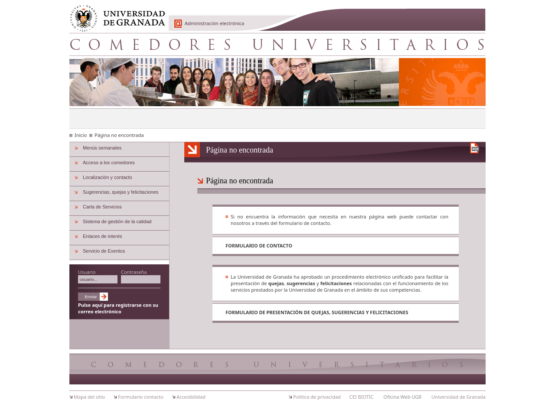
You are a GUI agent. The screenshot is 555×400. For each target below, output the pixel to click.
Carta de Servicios (102, 206)
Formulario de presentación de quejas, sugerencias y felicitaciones (316, 312)
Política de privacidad (317, 396)
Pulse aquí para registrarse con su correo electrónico (118, 308)
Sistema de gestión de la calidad (117, 221)
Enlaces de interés (102, 236)
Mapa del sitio (89, 396)
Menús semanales (102, 147)
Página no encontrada (119, 135)
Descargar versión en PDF (474, 148)
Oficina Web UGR (402, 396)
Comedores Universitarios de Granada (277, 44)
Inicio (81, 135)
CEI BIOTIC (361, 396)
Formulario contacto (140, 396)
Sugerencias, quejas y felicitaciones (120, 192)
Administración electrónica (214, 23)
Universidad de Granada (114, 13)
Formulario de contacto (258, 245)
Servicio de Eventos (104, 251)
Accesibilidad (191, 396)
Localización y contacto (107, 177)
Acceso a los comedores (109, 162)
